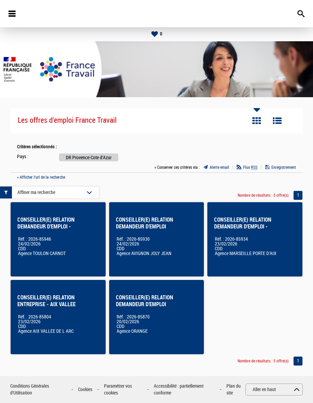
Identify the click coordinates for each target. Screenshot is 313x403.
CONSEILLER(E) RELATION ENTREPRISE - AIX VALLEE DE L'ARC (46, 304)
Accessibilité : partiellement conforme (179, 389)
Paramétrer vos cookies (118, 389)
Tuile (257, 120)
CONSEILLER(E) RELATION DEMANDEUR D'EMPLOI (144, 223)
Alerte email (219, 167)
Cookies (85, 389)
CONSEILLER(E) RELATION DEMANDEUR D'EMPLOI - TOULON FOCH (46, 227)
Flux (250, 167)
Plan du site (233, 389)
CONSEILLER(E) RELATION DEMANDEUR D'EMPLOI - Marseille (242, 227)
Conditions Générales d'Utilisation (29, 389)
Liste (277, 120)
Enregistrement (283, 167)
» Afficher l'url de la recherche (41, 177)
